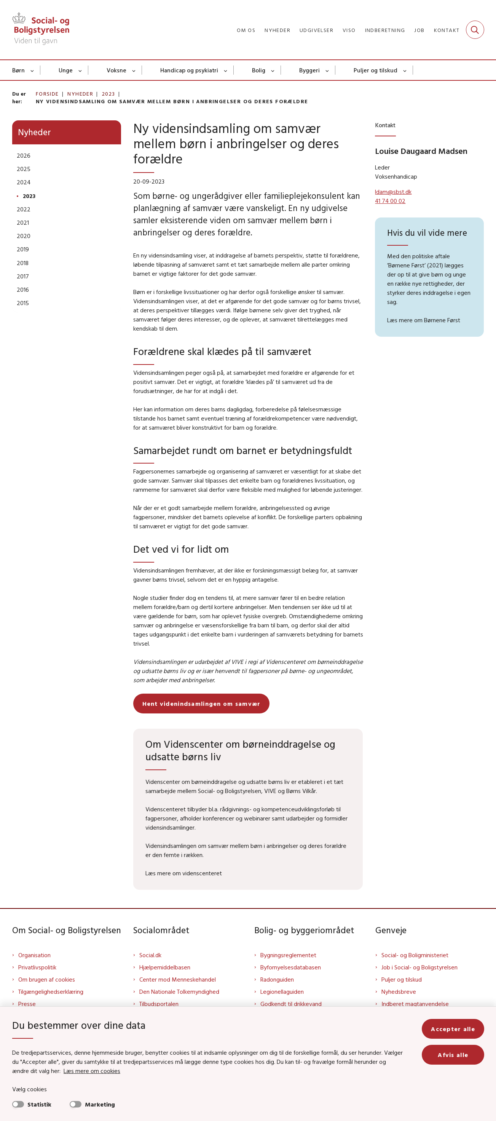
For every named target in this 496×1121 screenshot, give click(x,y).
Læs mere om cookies (92, 1071)
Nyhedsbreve (398, 991)
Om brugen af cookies (46, 979)
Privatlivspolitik (37, 967)
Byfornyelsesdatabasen (290, 967)
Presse (27, 1003)
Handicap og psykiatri (189, 70)
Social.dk (150, 955)
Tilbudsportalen (159, 1003)
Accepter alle (453, 1029)
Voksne (116, 70)
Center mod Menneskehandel (177, 979)
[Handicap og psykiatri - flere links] (226, 70)
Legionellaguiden (282, 991)
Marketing (100, 1104)
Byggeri (309, 70)
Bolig (258, 70)
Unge (66, 70)
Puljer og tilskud (375, 70)
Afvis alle (453, 1055)
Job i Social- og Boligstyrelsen (419, 967)
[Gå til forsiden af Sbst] (40, 29)
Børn (18, 70)
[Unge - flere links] (80, 70)
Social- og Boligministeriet (414, 955)
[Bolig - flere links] (273, 70)
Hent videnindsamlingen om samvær (201, 703)
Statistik (39, 1104)
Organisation (34, 955)
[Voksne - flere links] (134, 70)
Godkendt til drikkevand (291, 1003)
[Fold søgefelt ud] (475, 30)
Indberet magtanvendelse (415, 1003)
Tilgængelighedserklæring (50, 991)
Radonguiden (277, 979)
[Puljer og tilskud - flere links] (405, 70)
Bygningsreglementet (288, 955)
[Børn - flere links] (32, 70)
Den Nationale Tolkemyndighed (179, 991)
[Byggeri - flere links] (327, 70)
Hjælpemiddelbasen (164, 967)
